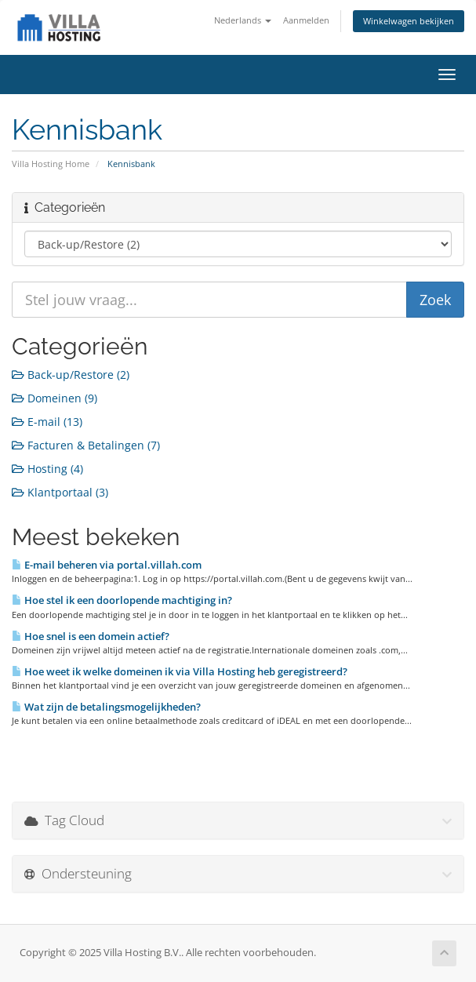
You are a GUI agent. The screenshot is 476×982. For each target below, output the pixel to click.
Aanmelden (306, 20)
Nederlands (242, 20)
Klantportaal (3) (60, 492)
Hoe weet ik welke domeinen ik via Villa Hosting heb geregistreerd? (179, 671)
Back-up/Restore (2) (70, 374)
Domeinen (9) (54, 398)
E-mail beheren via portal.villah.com (107, 565)
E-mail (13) (47, 421)
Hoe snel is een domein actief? (90, 636)
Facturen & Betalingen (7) (86, 445)
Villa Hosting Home (50, 163)
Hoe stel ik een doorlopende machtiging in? (122, 600)
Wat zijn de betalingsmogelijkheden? (106, 707)
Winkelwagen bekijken (408, 21)
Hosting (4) (47, 468)
